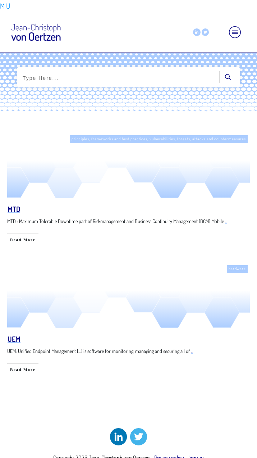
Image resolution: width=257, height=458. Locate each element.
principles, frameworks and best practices (109, 138)
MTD (14, 209)
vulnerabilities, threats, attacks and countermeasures (198, 138)
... (226, 221)
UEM (14, 339)
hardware (237, 268)
